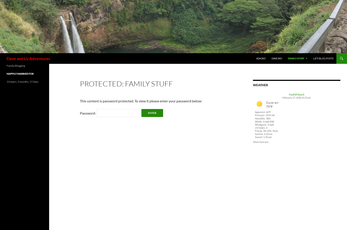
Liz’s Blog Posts (323, 58)
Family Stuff (296, 58)
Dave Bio (277, 58)
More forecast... (261, 141)
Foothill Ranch (296, 94)
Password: (110, 113)
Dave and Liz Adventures (28, 58)
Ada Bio (261, 58)
